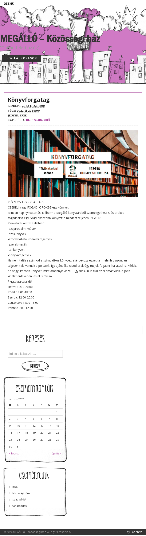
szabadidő (42, 120)
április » (56, 453)
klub (29, 120)
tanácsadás (19, 506)
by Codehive (134, 532)
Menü (9, 3)
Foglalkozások (21, 58)
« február (15, 453)
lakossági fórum (22, 493)
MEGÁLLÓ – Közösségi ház (50, 38)
